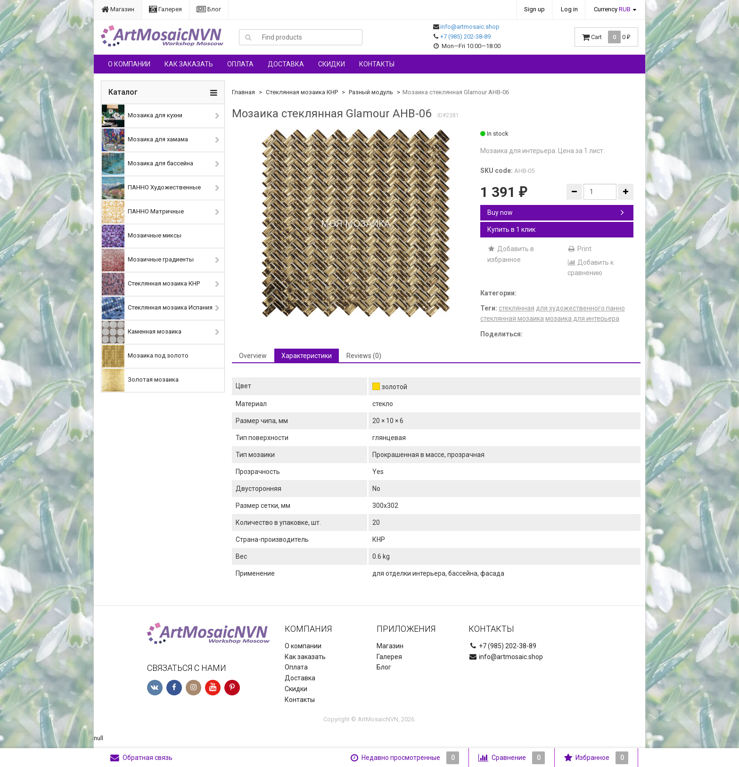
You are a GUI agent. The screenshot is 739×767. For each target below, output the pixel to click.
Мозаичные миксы (141, 236)
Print (579, 249)
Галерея (165, 9)
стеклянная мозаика (512, 318)
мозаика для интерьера (582, 318)
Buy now (555, 212)
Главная (243, 92)
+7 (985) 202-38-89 (465, 36)
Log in (569, 9)
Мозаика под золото (145, 356)
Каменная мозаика (141, 332)
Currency (612, 9)
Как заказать (188, 64)
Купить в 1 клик (511, 229)
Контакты (376, 64)
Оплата (240, 64)
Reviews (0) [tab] (363, 355)
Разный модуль (371, 92)
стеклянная (516, 308)
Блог (209, 9)
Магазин (117, 9)
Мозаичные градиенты (148, 260)
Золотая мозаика (140, 380)
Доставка (286, 64)
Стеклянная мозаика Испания (157, 308)
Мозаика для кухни (142, 116)
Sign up (534, 9)
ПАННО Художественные (151, 188)
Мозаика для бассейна (147, 164)
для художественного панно (580, 308)
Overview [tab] (253, 355)
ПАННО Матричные (143, 212)
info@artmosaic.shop (470, 26)
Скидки (331, 64)
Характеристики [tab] (306, 355)
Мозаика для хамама (145, 140)
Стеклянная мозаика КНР (151, 284)
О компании (129, 64)
